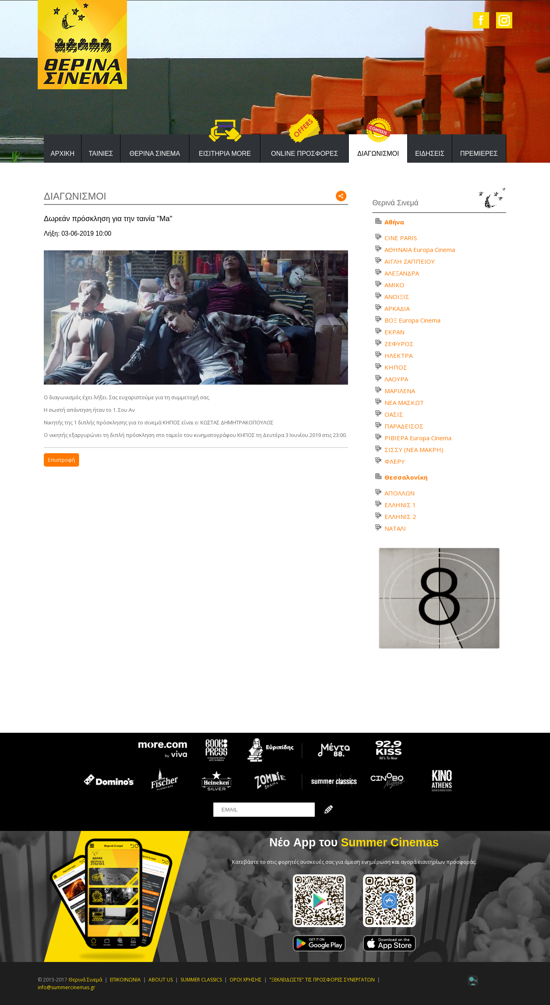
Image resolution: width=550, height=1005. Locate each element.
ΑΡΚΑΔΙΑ (397, 308)
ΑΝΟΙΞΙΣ (397, 297)
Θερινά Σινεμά (85, 979)
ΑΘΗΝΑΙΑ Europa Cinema (420, 249)
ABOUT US (160, 979)
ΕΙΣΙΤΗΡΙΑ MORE (225, 153)
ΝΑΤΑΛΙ (395, 528)
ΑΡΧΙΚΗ (63, 153)
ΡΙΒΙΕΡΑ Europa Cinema (418, 438)
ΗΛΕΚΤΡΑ (398, 355)
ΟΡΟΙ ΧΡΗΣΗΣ (246, 979)
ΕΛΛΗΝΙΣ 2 (400, 516)
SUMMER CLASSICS (201, 979)
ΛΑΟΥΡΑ (396, 379)
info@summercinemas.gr (66, 987)
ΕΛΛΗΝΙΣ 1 (400, 505)
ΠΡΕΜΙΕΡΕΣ (479, 153)
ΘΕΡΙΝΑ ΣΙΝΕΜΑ (154, 153)
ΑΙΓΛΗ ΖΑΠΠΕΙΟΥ (410, 261)
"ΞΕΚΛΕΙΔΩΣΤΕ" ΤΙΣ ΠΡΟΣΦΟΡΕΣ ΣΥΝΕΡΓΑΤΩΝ (322, 979)
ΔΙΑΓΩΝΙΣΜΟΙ (378, 153)
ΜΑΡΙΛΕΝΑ (400, 391)
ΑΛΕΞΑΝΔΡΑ (402, 273)
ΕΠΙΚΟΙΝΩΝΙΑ (125, 979)
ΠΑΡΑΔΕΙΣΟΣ (404, 426)
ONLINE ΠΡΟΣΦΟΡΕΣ (304, 153)
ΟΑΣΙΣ (394, 414)
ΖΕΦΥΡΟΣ (399, 344)
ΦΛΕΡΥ (395, 461)
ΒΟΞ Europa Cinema (412, 320)
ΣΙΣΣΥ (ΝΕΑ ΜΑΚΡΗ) (414, 449)
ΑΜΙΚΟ (394, 285)
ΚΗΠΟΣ (396, 367)
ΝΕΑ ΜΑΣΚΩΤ (404, 402)
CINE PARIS (401, 238)
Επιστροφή (61, 459)
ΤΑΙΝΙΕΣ (100, 153)
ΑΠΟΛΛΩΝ (400, 493)
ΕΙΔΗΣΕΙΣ (429, 153)
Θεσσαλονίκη (406, 477)
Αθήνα (394, 222)
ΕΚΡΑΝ (394, 332)
